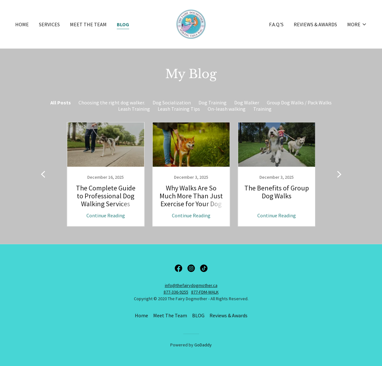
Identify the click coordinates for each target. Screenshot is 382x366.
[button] (357, 24)
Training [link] (262, 109)
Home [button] (141, 315)
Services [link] (49, 24)
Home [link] (22, 24)
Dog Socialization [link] (172, 102)
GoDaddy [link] (203, 345)
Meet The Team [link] (88, 24)
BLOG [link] (123, 24)
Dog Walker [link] (246, 102)
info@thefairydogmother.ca (191, 285)
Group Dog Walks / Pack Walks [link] (299, 102)
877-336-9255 (176, 292)
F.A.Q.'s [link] (276, 24)
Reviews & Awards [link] (315, 24)
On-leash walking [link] (227, 109)
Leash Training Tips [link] (179, 109)
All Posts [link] (60, 102)
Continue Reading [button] (105, 215)
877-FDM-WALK (205, 292)
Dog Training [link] (212, 102)
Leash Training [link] (134, 109)
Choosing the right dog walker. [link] (111, 102)
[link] (191, 23)
